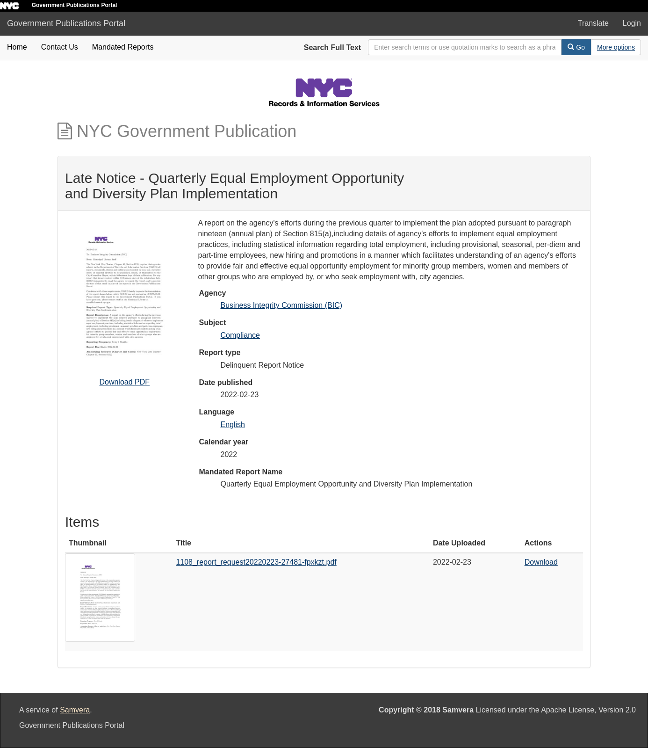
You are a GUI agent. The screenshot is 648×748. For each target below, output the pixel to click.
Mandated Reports (123, 47)
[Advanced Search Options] (616, 47)
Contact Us (59, 47)
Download (541, 562)
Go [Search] (576, 47)
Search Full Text (332, 47)
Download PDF (124, 382)
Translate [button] (593, 23)
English (233, 424)
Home (17, 47)
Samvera (75, 710)
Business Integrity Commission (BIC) (282, 305)
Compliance (240, 335)
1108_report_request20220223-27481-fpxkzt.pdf (256, 562)
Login (632, 23)
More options (616, 47)
